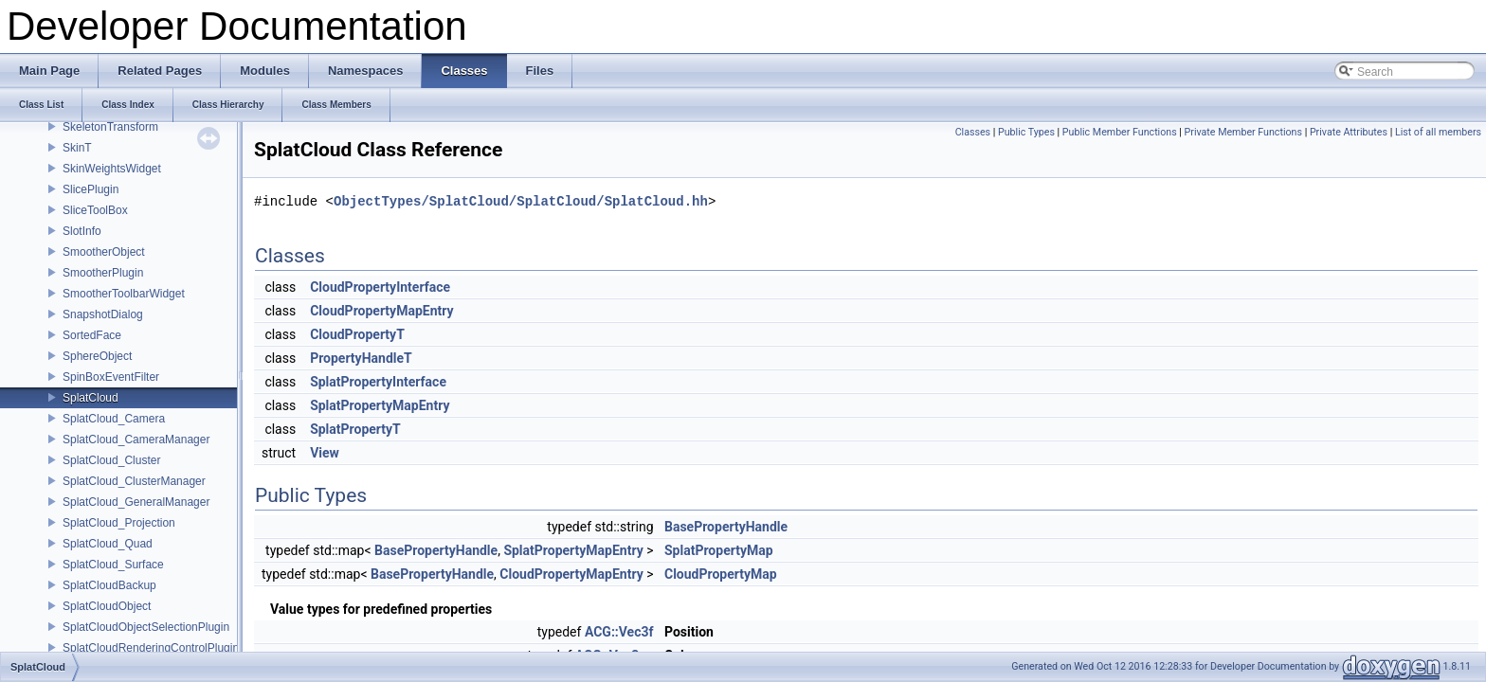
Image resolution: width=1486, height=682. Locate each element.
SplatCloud (90, 397)
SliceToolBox (95, 210)
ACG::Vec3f (619, 631)
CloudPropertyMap (720, 574)
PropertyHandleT (361, 358)
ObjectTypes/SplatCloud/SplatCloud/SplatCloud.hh (521, 201)
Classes (972, 132)
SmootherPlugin (103, 272)
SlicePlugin (90, 189)
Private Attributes (1348, 132)
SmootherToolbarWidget (124, 293)
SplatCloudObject (107, 606)
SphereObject (97, 356)
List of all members (1438, 132)
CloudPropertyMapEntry (381, 310)
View (324, 452)
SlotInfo (82, 231)
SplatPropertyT (355, 429)
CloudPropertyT (357, 334)
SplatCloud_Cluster (111, 460)
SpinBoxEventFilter (111, 377)
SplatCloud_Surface (113, 564)
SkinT (77, 147)
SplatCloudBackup (109, 585)
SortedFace (92, 335)
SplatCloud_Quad (108, 543)
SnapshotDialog (103, 314)
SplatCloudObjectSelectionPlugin (146, 627)
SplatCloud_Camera (114, 418)
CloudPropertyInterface (380, 287)
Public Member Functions (1119, 132)
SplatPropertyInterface (378, 381)
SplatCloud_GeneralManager (136, 502)
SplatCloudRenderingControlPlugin (151, 648)
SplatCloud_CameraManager (136, 439)
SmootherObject (104, 252)
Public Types (1026, 132)
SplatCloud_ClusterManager (134, 481)
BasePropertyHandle (726, 526)
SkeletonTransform (110, 127)
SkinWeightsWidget (112, 168)
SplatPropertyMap (718, 550)
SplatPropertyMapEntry (379, 405)
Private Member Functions (1243, 132)
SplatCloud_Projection (119, 522)
